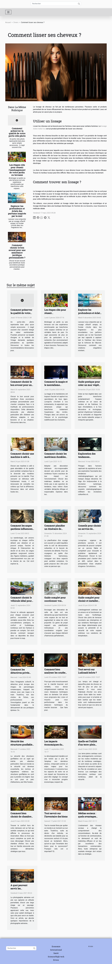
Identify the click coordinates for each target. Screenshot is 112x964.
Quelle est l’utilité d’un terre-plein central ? (87, 744)
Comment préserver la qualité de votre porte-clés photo (17, 132)
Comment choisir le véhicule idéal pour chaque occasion (21, 601)
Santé (56, 953)
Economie (56, 946)
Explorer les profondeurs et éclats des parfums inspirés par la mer (17, 211)
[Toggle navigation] (8, 12)
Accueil (8, 22)
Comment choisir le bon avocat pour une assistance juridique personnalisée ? (17, 251)
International (56, 950)
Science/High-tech (56, 956)
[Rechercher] (56, 4)
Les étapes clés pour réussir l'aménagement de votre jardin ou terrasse (17, 170)
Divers (15, 22)
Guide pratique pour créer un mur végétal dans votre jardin (89, 385)
